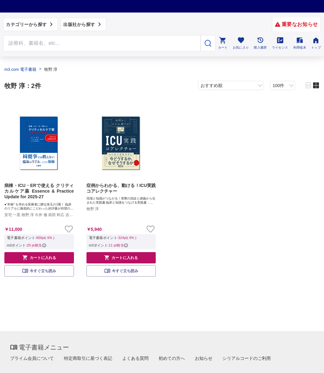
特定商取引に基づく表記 (88, 358)
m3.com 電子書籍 (20, 69)
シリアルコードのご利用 (246, 358)
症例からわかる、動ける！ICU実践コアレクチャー (121, 188)
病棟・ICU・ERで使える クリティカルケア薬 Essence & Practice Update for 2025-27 (39, 191)
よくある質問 (135, 358)
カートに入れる (39, 257)
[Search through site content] (102, 43)
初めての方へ (172, 358)
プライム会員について (32, 358)
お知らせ (203, 358)
